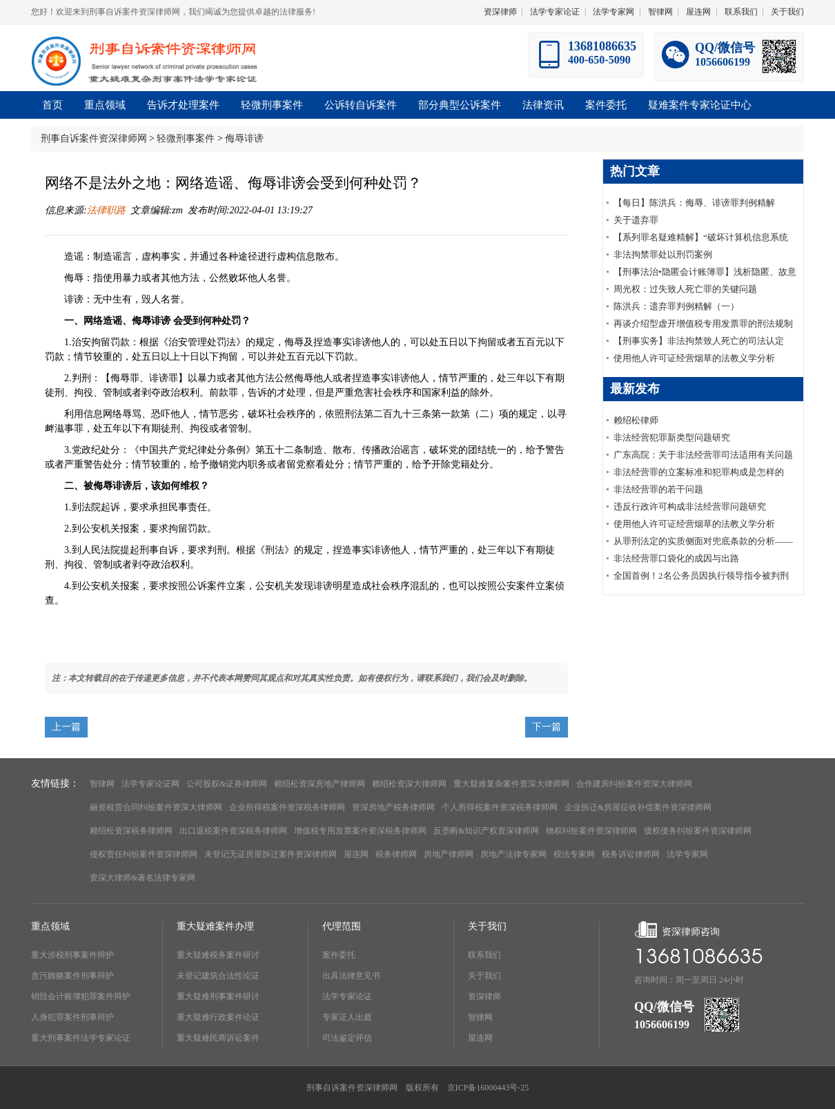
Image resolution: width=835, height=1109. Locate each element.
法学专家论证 (555, 12)
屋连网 (698, 12)
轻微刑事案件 (186, 138)
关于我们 (787, 12)
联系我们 (741, 12)
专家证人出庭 (347, 1017)
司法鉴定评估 (347, 1038)
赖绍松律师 (635, 420)
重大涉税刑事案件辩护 (72, 955)
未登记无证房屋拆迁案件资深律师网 (270, 854)
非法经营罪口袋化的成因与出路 (676, 558)
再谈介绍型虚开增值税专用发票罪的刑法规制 (703, 323)
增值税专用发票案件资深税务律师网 (360, 831)
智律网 (660, 12)
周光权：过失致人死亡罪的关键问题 (685, 289)
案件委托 (338, 955)
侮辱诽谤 (244, 138)
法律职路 (106, 210)
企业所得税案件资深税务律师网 (287, 807)
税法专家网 (574, 854)
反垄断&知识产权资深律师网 (486, 831)
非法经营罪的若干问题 (658, 489)
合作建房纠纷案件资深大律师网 (634, 784)
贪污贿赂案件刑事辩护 (72, 976)
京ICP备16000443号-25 (488, 1087)
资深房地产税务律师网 (393, 807)
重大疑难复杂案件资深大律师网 (511, 784)
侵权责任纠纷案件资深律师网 (143, 854)
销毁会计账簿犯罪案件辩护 (80, 996)
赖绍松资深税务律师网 (131, 831)
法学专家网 (613, 12)
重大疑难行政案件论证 (218, 1017)
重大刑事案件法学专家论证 (80, 1038)
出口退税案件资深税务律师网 (233, 831)
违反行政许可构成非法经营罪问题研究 (689, 506)
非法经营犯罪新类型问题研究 (671, 437)
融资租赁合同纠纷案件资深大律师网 (156, 807)
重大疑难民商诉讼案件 (218, 1038)
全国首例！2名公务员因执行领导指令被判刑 (701, 575)
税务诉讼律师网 (631, 854)
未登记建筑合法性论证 (218, 976)
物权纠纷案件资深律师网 (591, 831)
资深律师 (500, 12)
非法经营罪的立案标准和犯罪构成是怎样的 (698, 472)
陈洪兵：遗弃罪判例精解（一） (676, 306)
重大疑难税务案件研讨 (218, 955)
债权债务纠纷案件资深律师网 (698, 831)
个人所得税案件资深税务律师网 (500, 807)
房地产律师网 (448, 854)
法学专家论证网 (150, 784)
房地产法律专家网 (513, 854)
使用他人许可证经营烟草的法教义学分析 (694, 358)
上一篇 (66, 727)
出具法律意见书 (351, 976)
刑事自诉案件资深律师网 (94, 138)
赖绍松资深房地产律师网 (319, 784)
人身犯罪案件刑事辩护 (72, 1017)
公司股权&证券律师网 (226, 784)
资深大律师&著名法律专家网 (142, 878)
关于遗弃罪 (635, 220)
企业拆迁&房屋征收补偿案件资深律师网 (637, 807)
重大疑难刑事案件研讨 (218, 996)
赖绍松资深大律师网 (409, 784)
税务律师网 (396, 854)
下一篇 (546, 727)
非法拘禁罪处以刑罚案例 (662, 254)
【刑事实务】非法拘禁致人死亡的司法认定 (698, 341)
